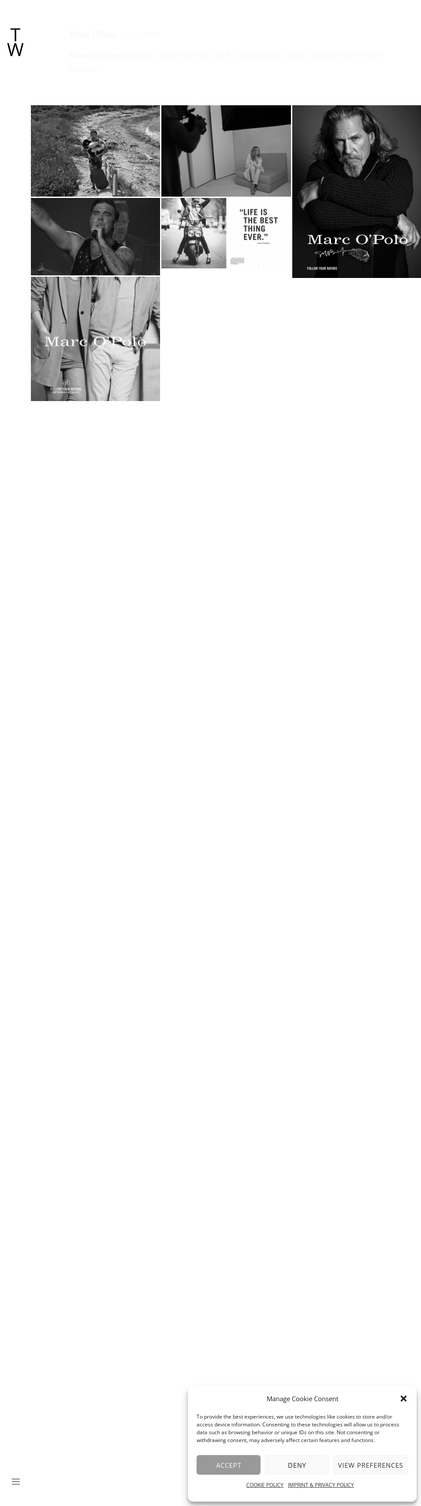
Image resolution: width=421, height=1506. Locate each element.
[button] (403, 1398)
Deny (297, 1465)
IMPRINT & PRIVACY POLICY (321, 1485)
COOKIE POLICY (265, 1485)
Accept (228, 1465)
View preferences (370, 1465)
